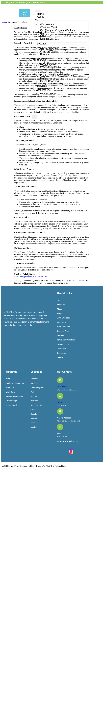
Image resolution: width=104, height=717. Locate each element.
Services (42, 85)
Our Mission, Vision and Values (57, 30)
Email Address (62, 387)
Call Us (60, 402)
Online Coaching (49, 81)
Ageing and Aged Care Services (58, 69)
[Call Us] (60, 396)
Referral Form (48, 93)
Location (42, 43)
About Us (39, 18)
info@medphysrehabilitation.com (33, 276)
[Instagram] (71, 454)
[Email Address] (60, 380)
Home (40, 13)
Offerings (42, 59)
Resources (43, 88)
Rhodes (44, 54)
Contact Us (46, 38)
